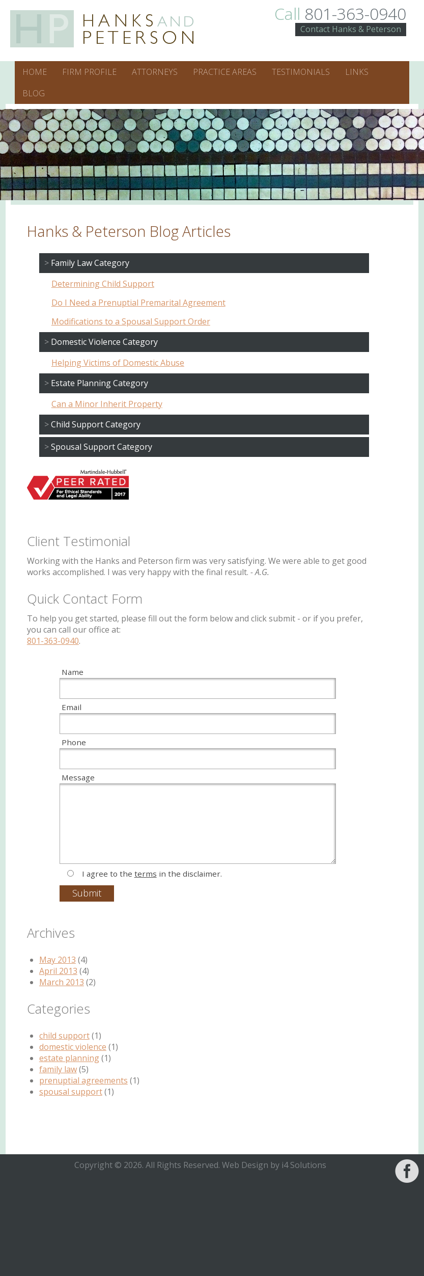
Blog (33, 93)
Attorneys (155, 71)
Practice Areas (225, 71)
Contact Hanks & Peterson (350, 29)
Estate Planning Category (99, 383)
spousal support (70, 1091)
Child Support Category (95, 424)
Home (34, 71)
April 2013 (58, 970)
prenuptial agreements (83, 1080)
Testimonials (301, 71)
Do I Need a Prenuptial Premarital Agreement (138, 302)
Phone (74, 742)
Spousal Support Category (101, 446)
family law (58, 1069)
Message (78, 777)
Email (71, 707)
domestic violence (72, 1046)
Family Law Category (90, 262)
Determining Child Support (102, 283)
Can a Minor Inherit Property (106, 404)
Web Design (245, 1165)
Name (72, 672)
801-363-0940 (340, 13)
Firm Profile (89, 71)
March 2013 (61, 982)
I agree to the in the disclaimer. (152, 873)
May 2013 (57, 959)
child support (64, 1035)
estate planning (69, 1058)
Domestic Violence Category (104, 341)
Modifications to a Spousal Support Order (130, 321)
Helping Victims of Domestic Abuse (117, 362)
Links (357, 71)
